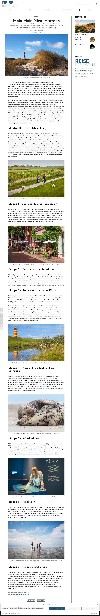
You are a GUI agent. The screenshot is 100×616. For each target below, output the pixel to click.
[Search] (96, 4)
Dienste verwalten (94, 613)
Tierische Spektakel (80, 45)
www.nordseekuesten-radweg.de (18, 594)
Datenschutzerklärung (12, 613)
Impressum (18, 613)
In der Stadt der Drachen (81, 34)
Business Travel (67, 10)
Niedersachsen (40, 600)
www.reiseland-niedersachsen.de (18, 592)
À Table (28, 10)
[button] (97, 604)
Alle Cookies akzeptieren (57, 608)
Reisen (47, 10)
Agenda (89, 10)
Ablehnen (73, 608)
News (10, 10)
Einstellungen (90, 608)
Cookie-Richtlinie (5, 613)
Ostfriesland (31, 600)
